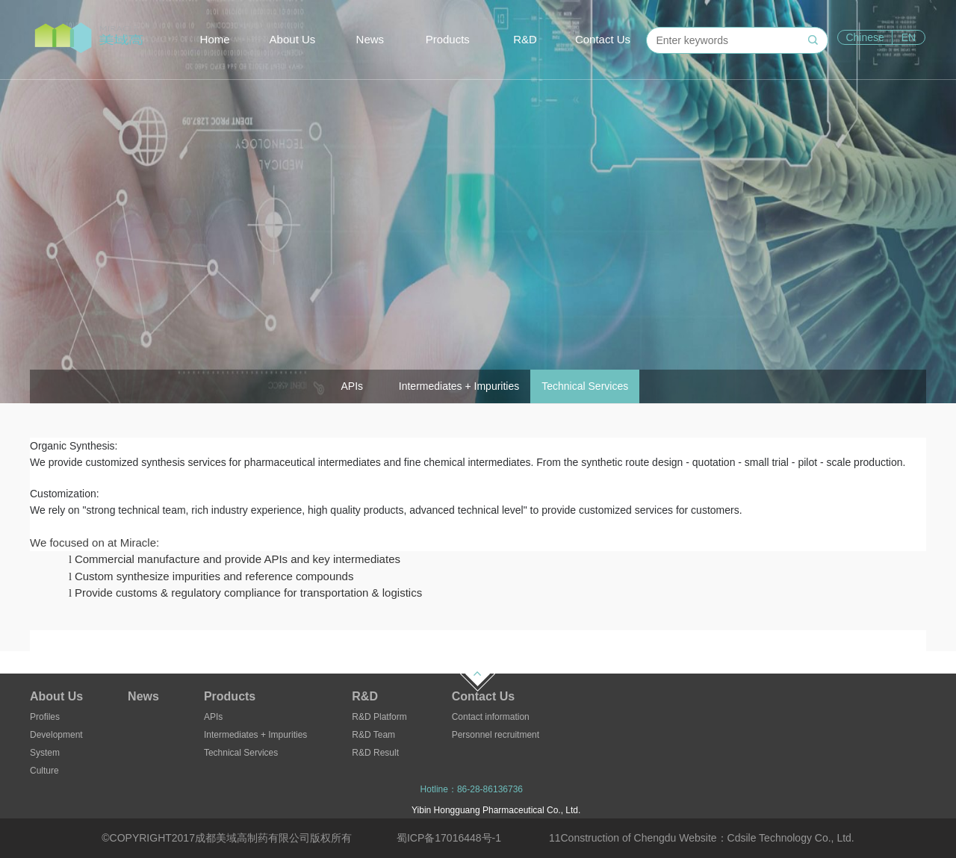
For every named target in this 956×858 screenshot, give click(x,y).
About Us (293, 39)
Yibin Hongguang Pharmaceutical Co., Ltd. (496, 810)
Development (56, 735)
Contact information (491, 717)
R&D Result (375, 752)
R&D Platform (379, 717)
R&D (525, 39)
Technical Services (241, 752)
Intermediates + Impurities (255, 735)
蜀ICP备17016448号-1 (449, 838)
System (45, 752)
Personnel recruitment (495, 735)
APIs (213, 717)
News (370, 39)
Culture (44, 770)
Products (448, 39)
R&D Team (373, 735)
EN (908, 37)
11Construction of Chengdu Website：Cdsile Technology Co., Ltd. (701, 838)
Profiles (45, 717)
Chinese (864, 37)
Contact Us (602, 39)
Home (215, 39)
